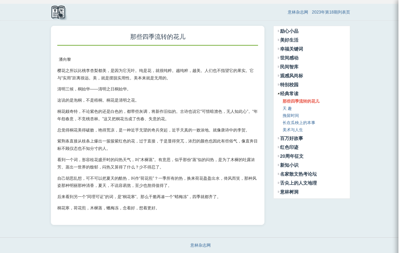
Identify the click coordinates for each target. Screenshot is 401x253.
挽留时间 (291, 115)
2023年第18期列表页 (331, 12)
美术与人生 (293, 130)
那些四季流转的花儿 (301, 101)
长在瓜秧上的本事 (299, 123)
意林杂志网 (298, 12)
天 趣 (287, 108)
